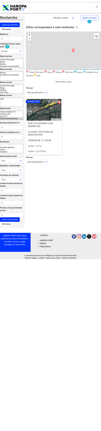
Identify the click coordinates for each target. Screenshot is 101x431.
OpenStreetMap (95, 69)
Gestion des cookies (53, 258)
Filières (43, 243)
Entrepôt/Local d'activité (11, 66)
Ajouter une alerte (89, 18)
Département (5, 108)
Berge (11, 62)
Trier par (29, 88)
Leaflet (79, 69)
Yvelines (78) (11, 114)
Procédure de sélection (9, 175)
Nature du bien (6, 56)
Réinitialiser (6, 29)
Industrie (11, 152)
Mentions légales (31, 258)
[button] (73, 50)
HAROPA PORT (46, 240)
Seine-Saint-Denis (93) (11, 118)
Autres (11, 150)
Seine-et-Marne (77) (11, 112)
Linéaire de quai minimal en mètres (11, 184)
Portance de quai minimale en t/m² (11, 209)
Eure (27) (11, 116)
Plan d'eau (11, 92)
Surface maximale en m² (10, 132)
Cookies (41, 258)
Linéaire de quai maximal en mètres (11, 196)
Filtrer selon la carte (63, 82)
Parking (11, 90)
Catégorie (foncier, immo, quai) (10, 45)
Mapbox (86, 69)
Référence (4, 34)
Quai (11, 99)
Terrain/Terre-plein (11, 60)
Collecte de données (68, 258)
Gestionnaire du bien (8, 156)
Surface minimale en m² (10, 123)
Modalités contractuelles (10, 166)
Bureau (11, 64)
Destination (4, 142)
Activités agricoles (11, 147)
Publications (45, 246)
